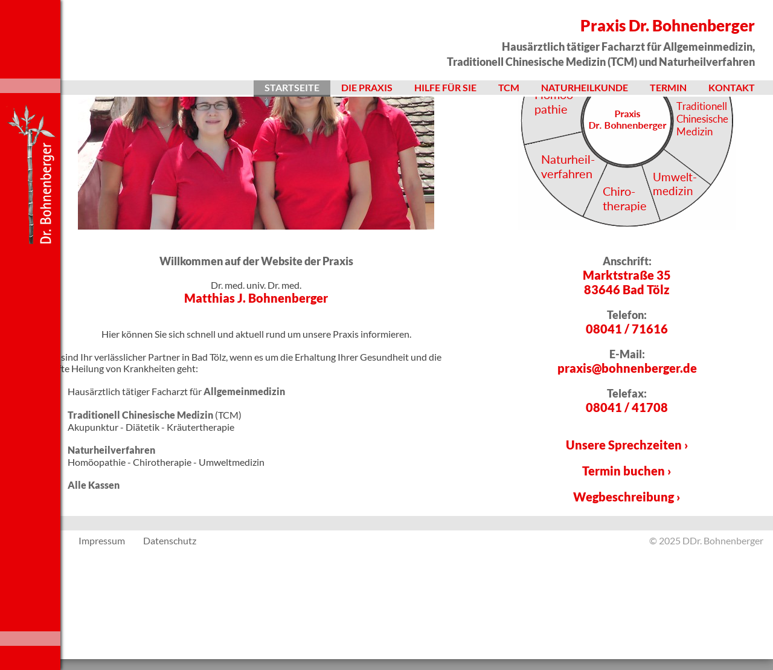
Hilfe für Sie (445, 87)
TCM (508, 87)
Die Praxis (367, 87)
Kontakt (731, 87)
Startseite (292, 87)
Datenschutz (169, 657)
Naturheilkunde (584, 87)
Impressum (102, 657)
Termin (668, 87)
